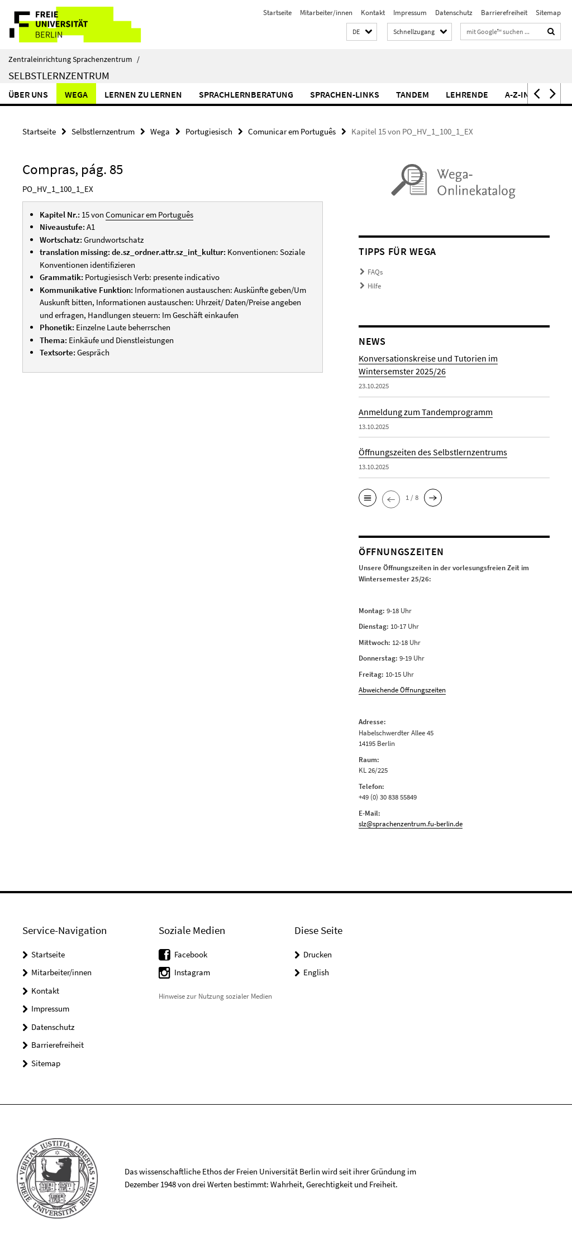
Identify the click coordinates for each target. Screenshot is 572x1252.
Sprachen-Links (344, 94)
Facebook (190, 954)
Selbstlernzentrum (58, 75)
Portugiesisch (208, 131)
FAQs (375, 272)
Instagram (192, 972)
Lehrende (467, 94)
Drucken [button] (317, 954)
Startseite (277, 12)
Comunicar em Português (292, 131)
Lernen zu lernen (143, 94)
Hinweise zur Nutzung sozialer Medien (215, 996)
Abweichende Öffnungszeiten (402, 690)
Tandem (412, 94)
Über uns (28, 94)
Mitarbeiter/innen (326, 12)
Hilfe (374, 286)
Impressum (410, 12)
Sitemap (548, 12)
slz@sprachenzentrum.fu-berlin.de (411, 824)
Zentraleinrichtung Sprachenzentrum (74, 59)
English (316, 972)
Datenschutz (454, 12)
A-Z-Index (525, 94)
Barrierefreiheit (504, 12)
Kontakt (373, 12)
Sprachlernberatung (246, 94)
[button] (361, 32)
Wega (76, 94)
